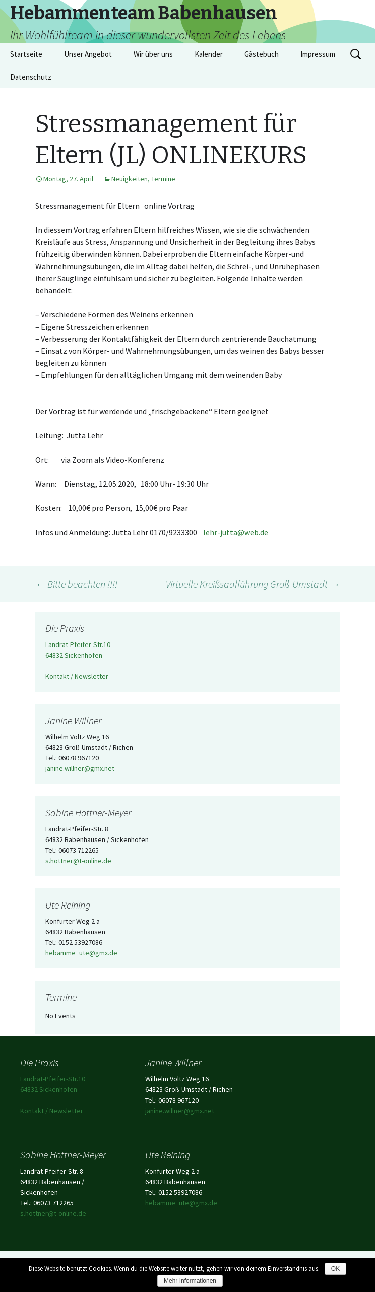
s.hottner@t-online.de (78, 860)
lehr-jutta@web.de (235, 532)
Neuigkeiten (129, 178)
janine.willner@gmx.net (79, 768)
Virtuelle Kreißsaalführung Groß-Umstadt (253, 583)
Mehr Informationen (190, 1280)
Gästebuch (261, 54)
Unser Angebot (88, 54)
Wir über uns (153, 54)
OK (335, 1268)
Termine (163, 178)
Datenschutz (30, 77)
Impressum (317, 54)
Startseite (26, 54)
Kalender (209, 54)
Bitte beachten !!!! (76, 583)
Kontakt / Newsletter (76, 676)
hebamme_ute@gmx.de (81, 952)
